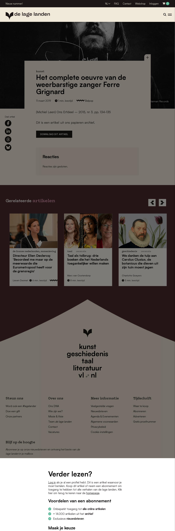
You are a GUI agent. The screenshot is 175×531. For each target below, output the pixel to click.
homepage (92, 493)
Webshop (140, 3)
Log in (52, 482)
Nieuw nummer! (14, 3)
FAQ (116, 3)
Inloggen (154, 3)
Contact (127, 3)
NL (106, 3)
